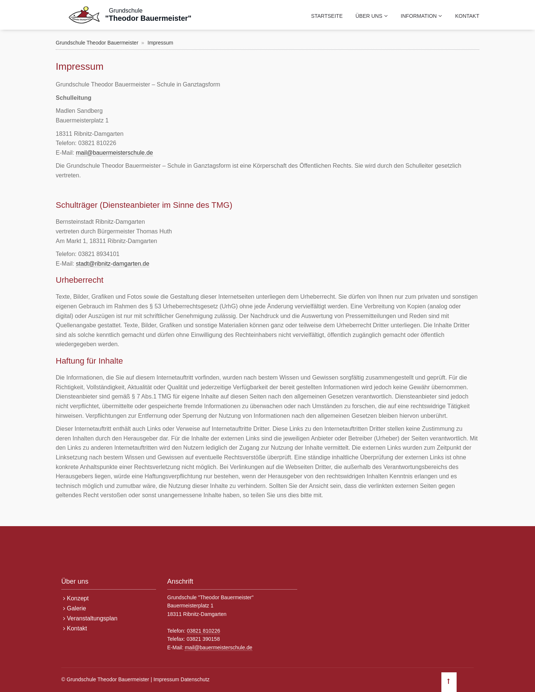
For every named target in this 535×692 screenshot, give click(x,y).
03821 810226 (203, 631)
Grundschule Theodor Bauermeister (97, 43)
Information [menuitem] (419, 16)
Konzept (78, 598)
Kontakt (77, 628)
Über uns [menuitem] (369, 16)
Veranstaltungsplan (92, 618)
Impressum (166, 679)
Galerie (76, 608)
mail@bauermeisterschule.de (114, 153)
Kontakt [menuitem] (467, 16)
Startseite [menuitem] (327, 16)
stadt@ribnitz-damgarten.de (112, 263)
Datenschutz (195, 679)
